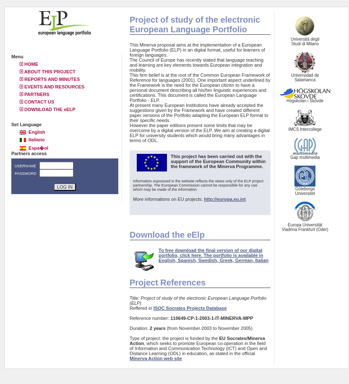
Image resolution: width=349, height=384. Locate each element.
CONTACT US (37, 101)
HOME (29, 64)
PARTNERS (34, 94)
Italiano (32, 139)
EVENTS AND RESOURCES (52, 86)
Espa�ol (34, 147)
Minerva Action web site (156, 358)
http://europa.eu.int (225, 199)
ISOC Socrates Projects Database (190, 308)
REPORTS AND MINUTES (50, 79)
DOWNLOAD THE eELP (48, 109)
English (32, 132)
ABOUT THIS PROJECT (48, 71)
